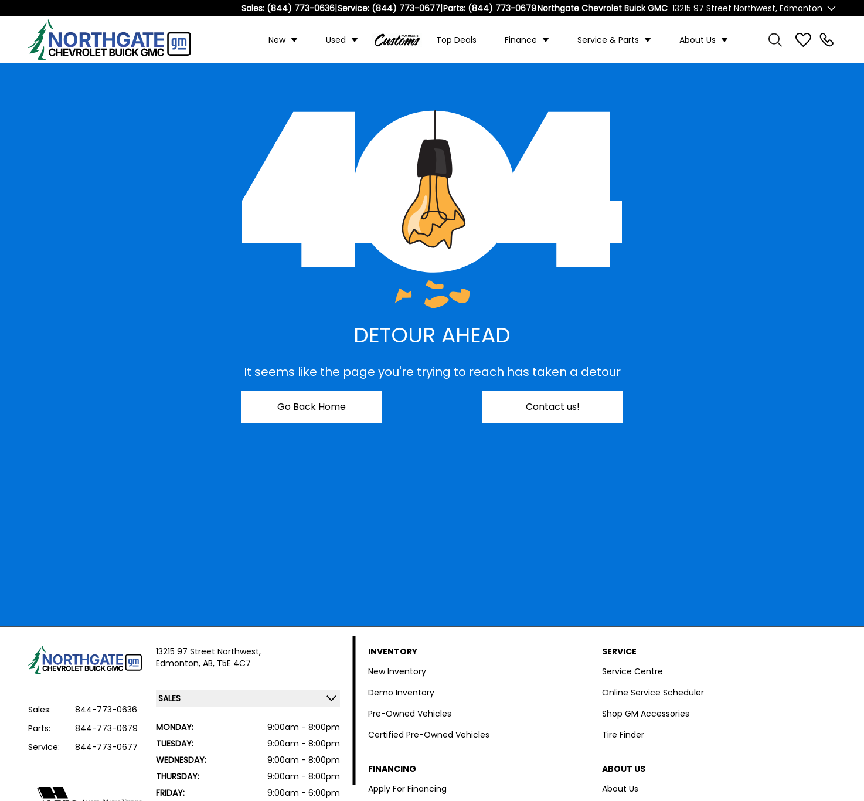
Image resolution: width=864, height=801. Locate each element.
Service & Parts (608, 40)
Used (336, 40)
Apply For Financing (407, 789)
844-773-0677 (106, 747)
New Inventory (397, 671)
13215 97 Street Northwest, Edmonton (747, 8)
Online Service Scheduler (653, 692)
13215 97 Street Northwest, (208, 651)
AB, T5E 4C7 (227, 663)
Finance (521, 40)
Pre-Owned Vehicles (409, 713)
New (276, 40)
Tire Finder (623, 735)
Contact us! (553, 406)
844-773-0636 (106, 709)
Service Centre (632, 671)
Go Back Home (311, 406)
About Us (697, 40)
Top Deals (456, 40)
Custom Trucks (397, 40)
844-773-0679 (106, 728)
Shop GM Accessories (645, 713)
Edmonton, (179, 663)
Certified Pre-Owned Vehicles (428, 735)
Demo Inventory (401, 692)
